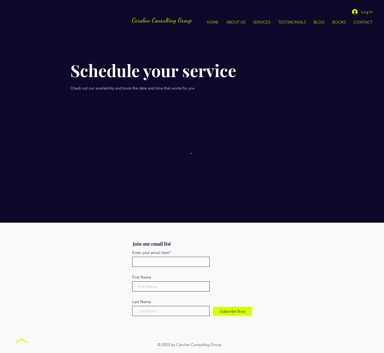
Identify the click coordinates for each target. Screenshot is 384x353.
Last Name (141, 302)
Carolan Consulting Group (162, 20)
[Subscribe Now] (232, 311)
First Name (141, 277)
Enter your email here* (151, 252)
